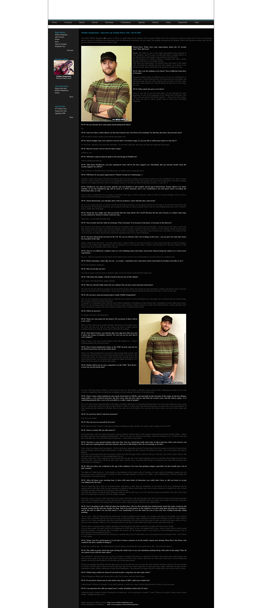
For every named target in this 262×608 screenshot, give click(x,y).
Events (95, 22)
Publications (126, 22)
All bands (70, 50)
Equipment (182, 22)
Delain (57, 39)
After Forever (59, 37)
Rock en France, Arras (63, 78)
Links (197, 22)
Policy (168, 22)
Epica (57, 42)
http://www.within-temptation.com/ (120, 602)
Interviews (109, 22)
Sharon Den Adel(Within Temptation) (61, 89)
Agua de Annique (61, 44)
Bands (81, 22)
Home (54, 22)
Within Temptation (61, 35)
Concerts (68, 22)
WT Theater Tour (61, 109)
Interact (155, 22)
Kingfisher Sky (60, 46)
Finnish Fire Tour (61, 111)
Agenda (141, 22)
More (71, 97)
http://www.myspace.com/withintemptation (122, 604)
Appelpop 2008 (60, 113)
